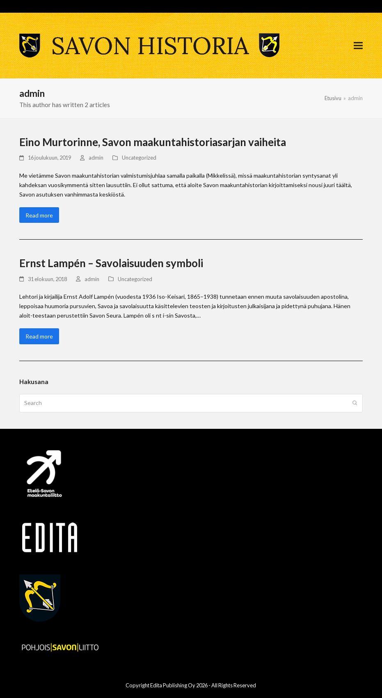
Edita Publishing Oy (172, 685)
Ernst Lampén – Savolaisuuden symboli (111, 263)
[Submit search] (354, 403)
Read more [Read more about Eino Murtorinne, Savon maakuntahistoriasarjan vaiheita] (39, 215)
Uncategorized (139, 157)
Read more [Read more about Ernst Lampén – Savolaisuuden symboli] (39, 336)
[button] (358, 45)
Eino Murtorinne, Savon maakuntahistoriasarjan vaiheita (152, 142)
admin (96, 157)
